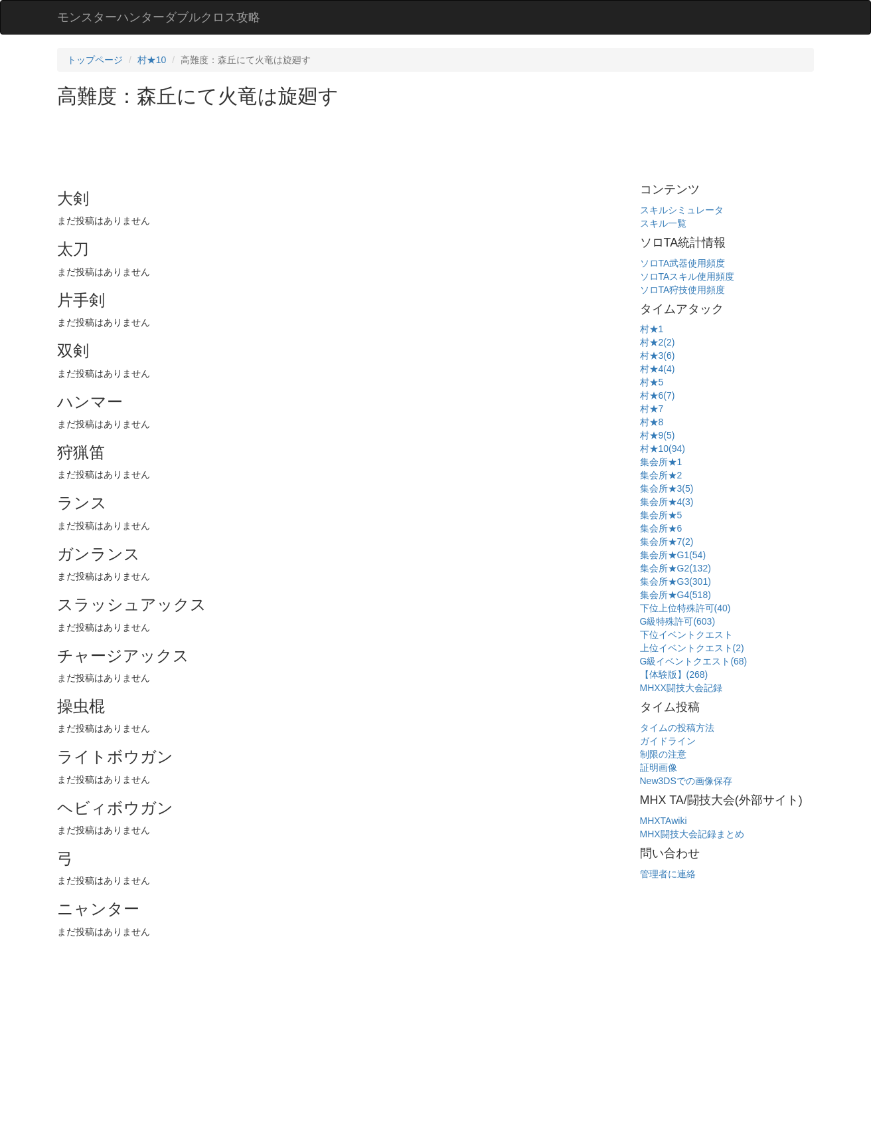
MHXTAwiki (663, 820)
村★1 (652, 329)
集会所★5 (661, 515)
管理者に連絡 (668, 874)
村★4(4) (657, 368)
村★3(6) (657, 355)
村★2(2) (657, 342)
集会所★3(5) (667, 488)
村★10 (152, 59)
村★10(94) (662, 448)
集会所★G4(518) (675, 594)
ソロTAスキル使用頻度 (687, 276)
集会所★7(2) (667, 541)
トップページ (95, 59)
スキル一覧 (663, 223)
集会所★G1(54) (673, 555)
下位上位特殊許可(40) (685, 608)
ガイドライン (668, 741)
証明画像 (658, 767)
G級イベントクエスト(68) (694, 661)
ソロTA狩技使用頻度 (683, 289)
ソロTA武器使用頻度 (683, 263)
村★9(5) (657, 435)
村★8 (652, 422)
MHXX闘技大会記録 (681, 687)
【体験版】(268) (674, 674)
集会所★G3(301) (675, 581)
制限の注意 (663, 754)
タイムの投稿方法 (677, 727)
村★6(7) (657, 395)
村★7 (652, 408)
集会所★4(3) (667, 501)
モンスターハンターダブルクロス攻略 (158, 17)
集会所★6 (661, 528)
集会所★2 (661, 475)
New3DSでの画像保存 (686, 781)
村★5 (652, 382)
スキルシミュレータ (682, 210)
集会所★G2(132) (675, 568)
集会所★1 (661, 462)
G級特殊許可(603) (678, 621)
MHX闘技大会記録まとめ (692, 834)
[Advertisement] (298, 143)
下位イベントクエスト (686, 634)
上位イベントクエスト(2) (692, 648)
